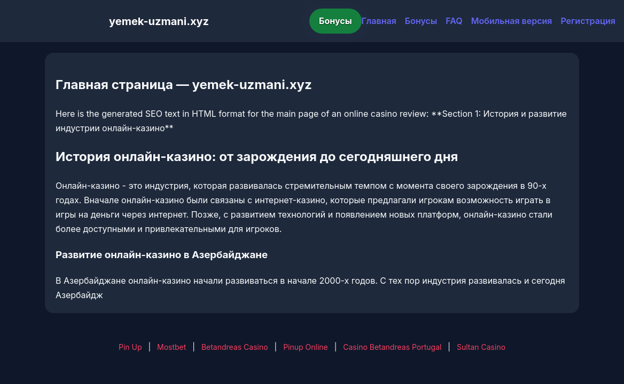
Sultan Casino (481, 346)
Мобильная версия (511, 20)
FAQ (454, 20)
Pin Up (130, 346)
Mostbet (171, 346)
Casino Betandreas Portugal (392, 346)
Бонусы (335, 20)
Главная (379, 20)
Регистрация (587, 20)
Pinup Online (305, 346)
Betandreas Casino (234, 346)
